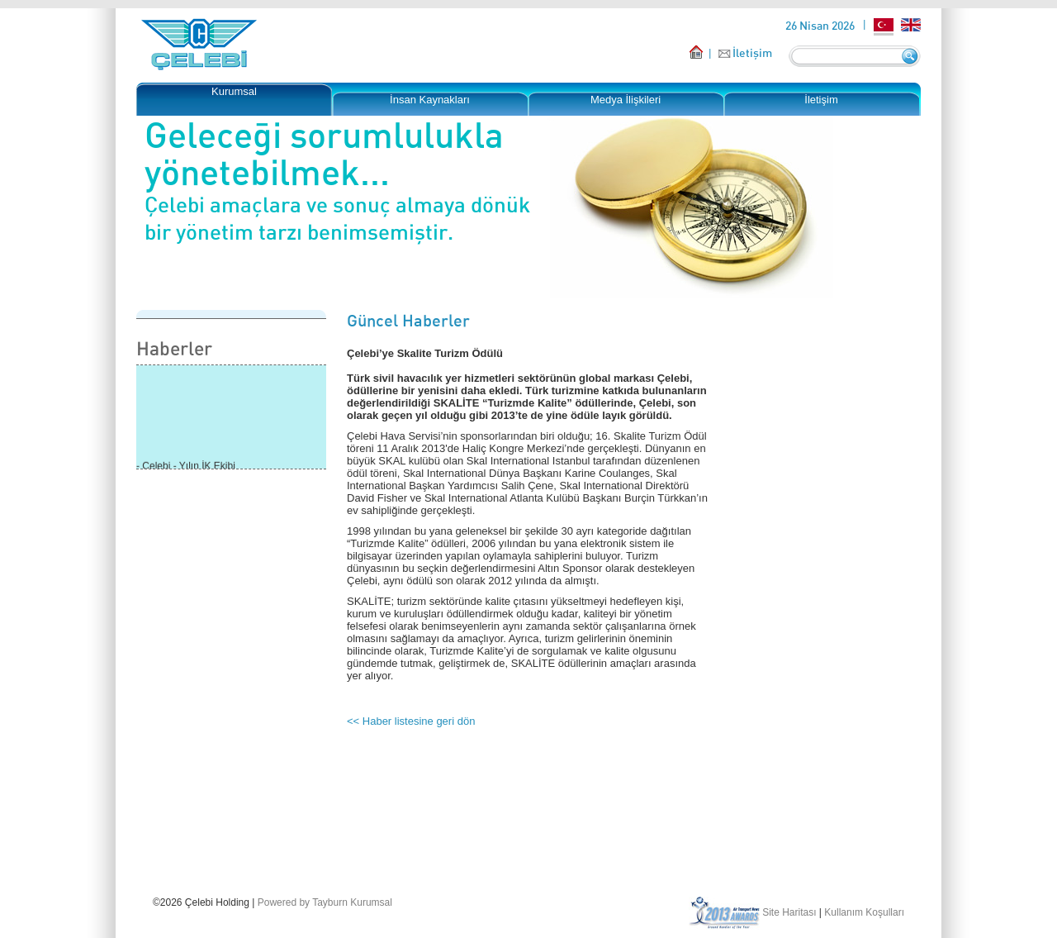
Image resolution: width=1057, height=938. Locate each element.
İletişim (752, 52)
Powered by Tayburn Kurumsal (325, 902)
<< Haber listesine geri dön (411, 721)
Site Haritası (789, 912)
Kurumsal (234, 91)
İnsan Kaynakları (430, 99)
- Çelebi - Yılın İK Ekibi (185, 467)
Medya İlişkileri (625, 99)
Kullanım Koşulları (864, 912)
